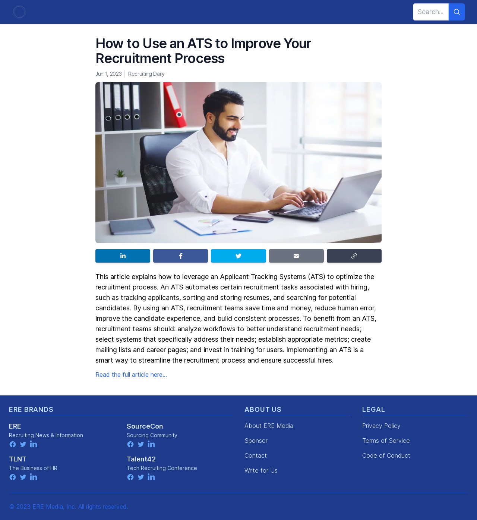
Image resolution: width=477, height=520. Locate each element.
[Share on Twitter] (238, 256)
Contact (255, 455)
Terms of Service (386, 440)
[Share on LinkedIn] (122, 256)
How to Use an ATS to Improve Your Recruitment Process (203, 50)
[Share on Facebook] (180, 256)
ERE (15, 426)
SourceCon (145, 426)
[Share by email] (296, 256)
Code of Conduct (386, 455)
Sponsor (256, 440)
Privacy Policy (381, 425)
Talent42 (141, 459)
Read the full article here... (131, 374)
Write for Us (261, 470)
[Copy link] (354, 256)
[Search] (457, 12)
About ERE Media (268, 425)
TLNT (17, 459)
